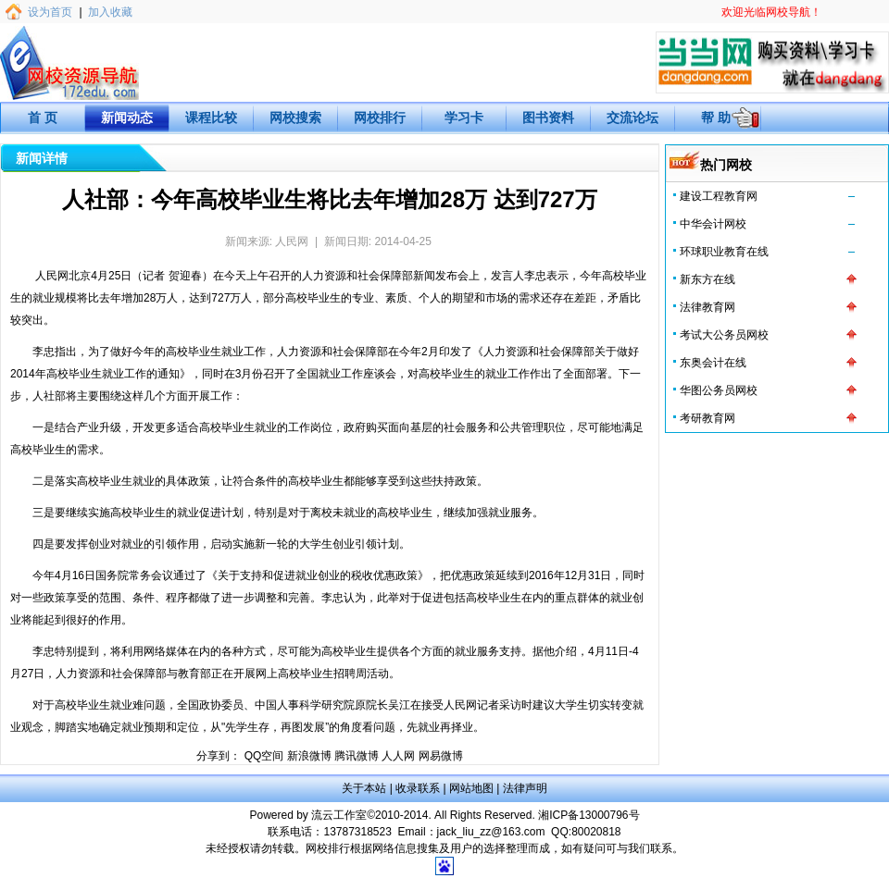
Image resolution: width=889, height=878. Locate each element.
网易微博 (441, 755)
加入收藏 (110, 12)
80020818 (595, 831)
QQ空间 (264, 755)
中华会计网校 (713, 223)
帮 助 (716, 117)
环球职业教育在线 (724, 251)
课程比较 (211, 117)
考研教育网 (707, 418)
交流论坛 (632, 117)
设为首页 (50, 12)
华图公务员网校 (719, 390)
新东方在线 (707, 279)
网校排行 (380, 117)
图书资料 (548, 117)
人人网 (398, 755)
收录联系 (417, 788)
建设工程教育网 (719, 196)
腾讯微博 (356, 755)
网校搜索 (295, 117)
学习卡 (463, 117)
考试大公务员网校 (724, 334)
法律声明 (525, 788)
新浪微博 (309, 755)
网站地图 (471, 788)
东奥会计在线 (713, 362)
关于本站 (364, 788)
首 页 (42, 117)
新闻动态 (127, 117)
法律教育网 (707, 307)
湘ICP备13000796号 (588, 815)
